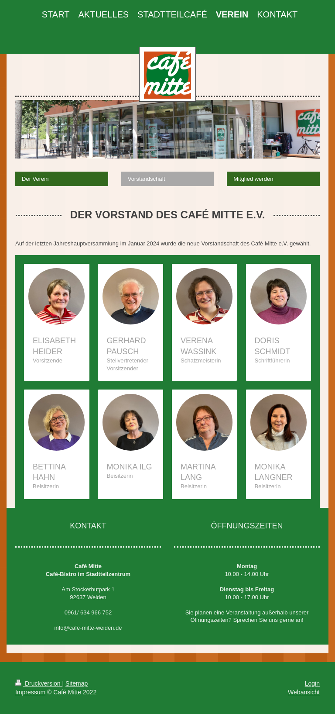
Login (312, 683)
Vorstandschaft (146, 179)
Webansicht (304, 692)
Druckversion (38, 683)
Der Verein (35, 179)
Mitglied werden (253, 179)
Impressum (30, 692)
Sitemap (76, 683)
